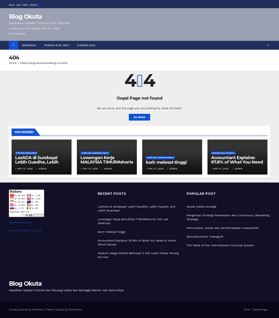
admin (41, 168)
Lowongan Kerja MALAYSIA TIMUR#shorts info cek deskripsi (106, 162)
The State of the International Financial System (220, 245)
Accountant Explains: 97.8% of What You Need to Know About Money (237, 162)
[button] (268, 45)
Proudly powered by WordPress (27, 309)
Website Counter (20, 222)
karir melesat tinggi (166, 162)
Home (13, 63)
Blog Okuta (25, 16)
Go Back (139, 117)
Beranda (29, 45)
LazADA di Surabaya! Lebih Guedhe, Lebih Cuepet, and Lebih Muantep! (37, 164)
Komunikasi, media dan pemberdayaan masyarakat (223, 228)
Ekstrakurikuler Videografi (205, 236)
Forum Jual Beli (57, 45)
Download (86, 45)
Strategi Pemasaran (26, 153)
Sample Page (260, 309)
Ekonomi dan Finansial (223, 153)
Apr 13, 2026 (25, 168)
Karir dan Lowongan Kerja (95, 153)
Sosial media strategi (201, 206)
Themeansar (75, 309)
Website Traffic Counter (25, 230)
